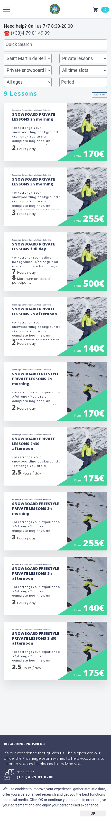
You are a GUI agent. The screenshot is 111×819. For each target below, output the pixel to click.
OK (93, 813)
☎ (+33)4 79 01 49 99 (27, 33)
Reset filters (99, 94)
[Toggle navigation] (6, 9)
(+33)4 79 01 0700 (35, 776)
